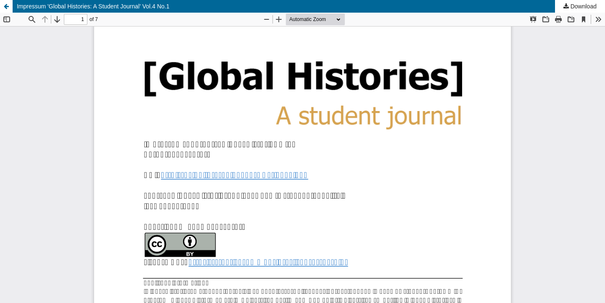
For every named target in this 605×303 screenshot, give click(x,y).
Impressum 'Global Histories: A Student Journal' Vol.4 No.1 (93, 6)
